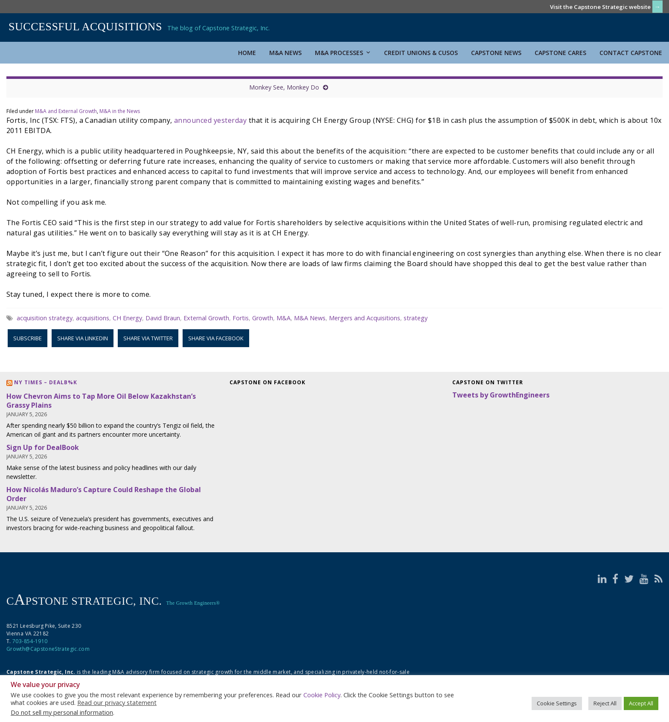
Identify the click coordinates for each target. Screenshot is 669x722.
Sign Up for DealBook (42, 447)
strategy (416, 318)
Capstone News (496, 53)
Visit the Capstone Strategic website (600, 7)
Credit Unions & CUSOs (421, 53)
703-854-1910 (29, 641)
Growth (262, 318)
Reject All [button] (605, 703)
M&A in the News (119, 111)
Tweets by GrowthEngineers (501, 395)
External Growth (206, 318)
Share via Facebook (216, 338)
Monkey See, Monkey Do (284, 87)
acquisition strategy (45, 318)
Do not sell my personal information (62, 712)
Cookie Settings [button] (557, 703)
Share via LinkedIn (82, 338)
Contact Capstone (630, 53)
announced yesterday (210, 120)
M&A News (285, 53)
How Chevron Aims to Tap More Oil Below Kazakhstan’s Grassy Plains (101, 400)
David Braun (162, 318)
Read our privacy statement (117, 702)
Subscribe (27, 338)
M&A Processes (343, 53)
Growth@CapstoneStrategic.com (48, 648)
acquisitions (92, 318)
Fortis (241, 318)
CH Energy (127, 318)
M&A (283, 318)
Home (247, 53)
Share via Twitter (148, 338)
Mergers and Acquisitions (364, 318)
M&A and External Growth (66, 111)
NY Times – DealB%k (45, 382)
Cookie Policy (321, 694)
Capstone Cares (560, 53)
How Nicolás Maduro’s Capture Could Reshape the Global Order (103, 494)
